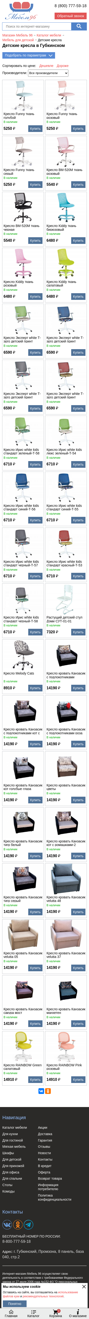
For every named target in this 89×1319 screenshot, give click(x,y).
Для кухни (10, 1134)
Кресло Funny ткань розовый (62, 115)
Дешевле (46, 66)
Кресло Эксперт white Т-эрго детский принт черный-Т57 (22, 395)
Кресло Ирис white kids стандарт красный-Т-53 (64, 563)
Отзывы (44, 1146)
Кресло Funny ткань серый (19, 171)
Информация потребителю (48, 1187)
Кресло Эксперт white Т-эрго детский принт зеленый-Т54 (22, 339)
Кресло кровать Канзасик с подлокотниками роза (66, 731)
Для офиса (10, 1172)
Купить (35, 129)
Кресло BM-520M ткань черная (21, 227)
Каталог (33, 1313)
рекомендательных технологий (43, 1296)
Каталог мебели (14, 1127)
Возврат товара (50, 1178)
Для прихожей (13, 1166)
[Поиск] (79, 26)
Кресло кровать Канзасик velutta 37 (66, 954)
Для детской (11, 1159)
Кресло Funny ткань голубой (19, 115)
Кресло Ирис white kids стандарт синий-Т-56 (21, 507)
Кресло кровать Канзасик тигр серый (23, 899)
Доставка (45, 1134)
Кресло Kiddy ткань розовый (18, 283)
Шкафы (8, 1153)
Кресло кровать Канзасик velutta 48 (66, 899)
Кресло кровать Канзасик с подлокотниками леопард (66, 675)
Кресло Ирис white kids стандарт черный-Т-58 (21, 619)
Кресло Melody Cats (19, 673)
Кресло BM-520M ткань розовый (64, 171)
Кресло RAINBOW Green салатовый (23, 1066)
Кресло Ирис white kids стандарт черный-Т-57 (21, 563)
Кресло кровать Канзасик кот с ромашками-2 (66, 843)
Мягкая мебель (14, 1146)
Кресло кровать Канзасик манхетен (66, 1010)
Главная (11, 1313)
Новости (44, 1153)
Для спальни (12, 1178)
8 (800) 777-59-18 (71, 6)
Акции (42, 1127)
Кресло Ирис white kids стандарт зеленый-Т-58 (21, 451)
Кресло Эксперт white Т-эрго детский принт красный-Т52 (65, 395)
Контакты (45, 1159)
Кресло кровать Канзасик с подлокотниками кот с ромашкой (23, 731)
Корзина (55, 1313)
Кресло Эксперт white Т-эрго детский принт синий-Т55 (65, 339)
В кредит (45, 1166)
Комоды (8, 1191)
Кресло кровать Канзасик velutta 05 (23, 954)
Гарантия (45, 1140)
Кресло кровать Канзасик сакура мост (23, 1010)
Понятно (14, 1304)
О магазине (78, 1313)
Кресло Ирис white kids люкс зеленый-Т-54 (64, 451)
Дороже (63, 66)
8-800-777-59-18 (16, 1241)
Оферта (44, 1172)
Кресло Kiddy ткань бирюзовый (61, 227)
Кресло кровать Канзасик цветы (66, 787)
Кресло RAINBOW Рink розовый (64, 1066)
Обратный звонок (70, 16)
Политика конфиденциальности (54, 1197)
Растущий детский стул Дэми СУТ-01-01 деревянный (64, 619)
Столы (7, 1185)
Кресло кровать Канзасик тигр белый (23, 843)
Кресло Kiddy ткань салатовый (61, 283)
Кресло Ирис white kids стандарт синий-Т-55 (64, 507)
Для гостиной (12, 1140)
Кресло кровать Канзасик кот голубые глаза (23, 787)
